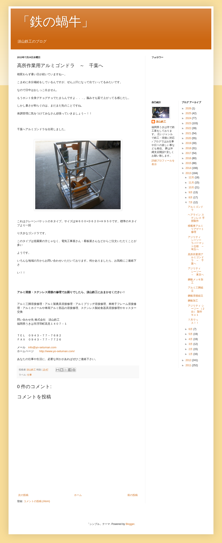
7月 (190, 202)
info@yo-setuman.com (42, 347)
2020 (188, 138)
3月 (190, 344)
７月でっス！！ (193, 321)
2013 (188, 173)
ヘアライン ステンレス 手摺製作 (196, 217)
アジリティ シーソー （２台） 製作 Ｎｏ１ (196, 310)
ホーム (78, 495)
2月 (190, 349)
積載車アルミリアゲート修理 (196, 228)
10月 (191, 187)
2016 (188, 158)
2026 (188, 108)
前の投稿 (132, 495)
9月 (190, 192)
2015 (188, 163)
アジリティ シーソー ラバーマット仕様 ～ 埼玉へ (197, 243)
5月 (190, 334)
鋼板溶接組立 (195, 295)
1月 (190, 354)
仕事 (29, 374)
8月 (190, 197)
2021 (188, 133)
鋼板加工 (193, 300)
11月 (191, 182)
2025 (188, 113)
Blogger (130, 524)
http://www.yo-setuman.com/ (57, 351)
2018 (188, 148)
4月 (190, 339)
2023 (188, 123)
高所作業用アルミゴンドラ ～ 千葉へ (196, 259)
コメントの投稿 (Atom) (37, 501)
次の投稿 (23, 495)
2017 (188, 153)
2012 (188, 360)
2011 (188, 365)
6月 (190, 329)
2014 (188, 168)
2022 (188, 128)
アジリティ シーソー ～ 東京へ (196, 271)
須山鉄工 (161, 121)
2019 (188, 143)
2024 (188, 118)
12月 (191, 177)
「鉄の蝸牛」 (55, 21)
